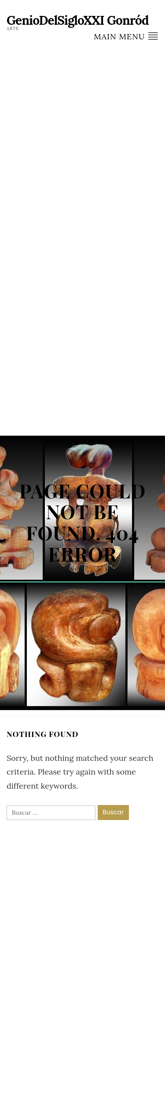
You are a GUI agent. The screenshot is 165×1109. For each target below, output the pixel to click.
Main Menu (126, 36)
